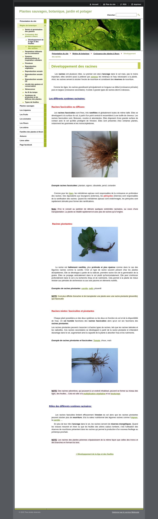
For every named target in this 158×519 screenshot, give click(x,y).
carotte (84, 288)
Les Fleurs (24, 123)
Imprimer (137, 4)
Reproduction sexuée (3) (34, 80)
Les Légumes (25, 110)
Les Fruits (24, 114)
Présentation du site (60, 54)
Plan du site (110, 4)
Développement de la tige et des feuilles (35, 41)
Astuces (23, 136)
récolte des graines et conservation (34, 85)
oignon (134, 417)
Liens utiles (24, 140)
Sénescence (30, 89)
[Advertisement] (95, 481)
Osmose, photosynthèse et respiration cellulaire (33, 58)
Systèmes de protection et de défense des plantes (33, 97)
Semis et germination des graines (33, 30)
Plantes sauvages (27, 106)
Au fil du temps (31, 92)
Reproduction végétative (30, 67)
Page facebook (26, 145)
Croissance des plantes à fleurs (106, 54)
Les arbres (24, 127)
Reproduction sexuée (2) (34, 75)
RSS (124, 4)
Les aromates (25, 119)
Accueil (95, 4)
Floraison (29, 63)
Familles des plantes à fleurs (31, 132)
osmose (94, 77)
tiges (71, 193)
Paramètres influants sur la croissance (33, 52)
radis (91, 288)
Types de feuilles (32, 102)
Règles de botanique (81, 54)
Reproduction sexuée (34, 71)
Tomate (96, 340)
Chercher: (111, 15)
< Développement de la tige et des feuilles (95, 454)
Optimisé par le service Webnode (125, 512)
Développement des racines (34, 47)
